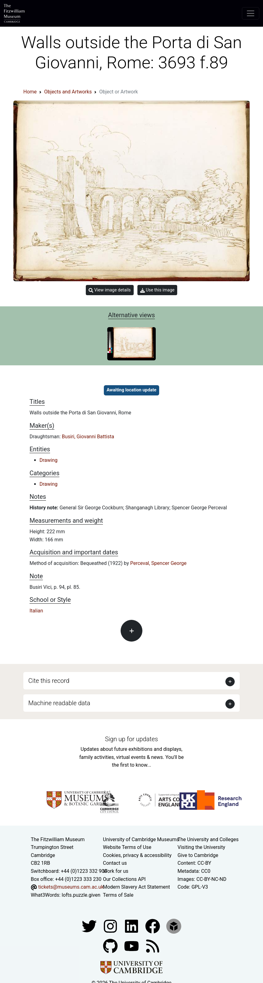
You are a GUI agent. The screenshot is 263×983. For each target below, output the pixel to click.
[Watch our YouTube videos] (132, 946)
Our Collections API (124, 879)
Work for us (115, 871)
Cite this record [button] (48, 680)
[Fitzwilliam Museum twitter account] (89, 926)
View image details (110, 290)
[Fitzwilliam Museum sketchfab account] (174, 926)
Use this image (157, 290)
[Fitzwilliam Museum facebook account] (132, 926)
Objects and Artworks (68, 92)
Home (30, 92)
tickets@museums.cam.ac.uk (71, 887)
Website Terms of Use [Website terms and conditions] (127, 847)
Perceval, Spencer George (158, 563)
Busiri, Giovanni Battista (88, 437)
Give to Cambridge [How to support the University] (198, 855)
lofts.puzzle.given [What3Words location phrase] (81, 895)
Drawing (48, 460)
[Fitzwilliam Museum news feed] (153, 946)
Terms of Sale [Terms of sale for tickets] (118, 895)
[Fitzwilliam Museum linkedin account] (153, 926)
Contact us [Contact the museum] (115, 863)
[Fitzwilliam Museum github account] (111, 946)
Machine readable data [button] (59, 703)
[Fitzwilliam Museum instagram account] (111, 926)
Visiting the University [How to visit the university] (201, 847)
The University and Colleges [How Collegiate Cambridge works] (208, 839)
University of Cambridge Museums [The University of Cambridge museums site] (141, 839)
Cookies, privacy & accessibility (137, 855)
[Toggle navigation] (250, 13)
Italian (36, 611)
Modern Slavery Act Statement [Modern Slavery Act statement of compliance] (136, 887)
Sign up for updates (131, 739)
